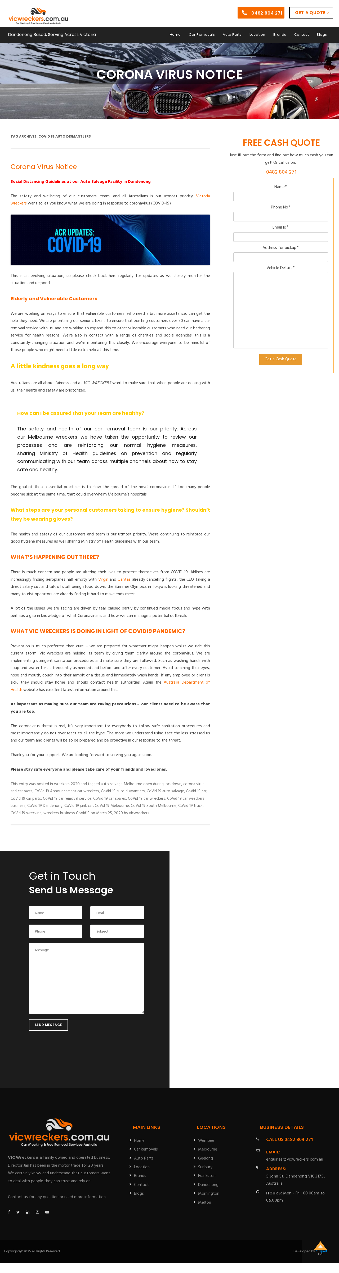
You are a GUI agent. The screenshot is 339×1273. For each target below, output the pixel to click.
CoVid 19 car (196, 791)
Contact (301, 32)
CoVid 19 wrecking (26, 813)
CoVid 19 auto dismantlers (123, 791)
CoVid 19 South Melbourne (153, 806)
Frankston (207, 1175)
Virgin (103, 579)
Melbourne (207, 1149)
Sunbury (205, 1167)
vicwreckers (139, 813)
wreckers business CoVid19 (66, 813)
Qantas (124, 579)
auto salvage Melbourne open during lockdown (141, 784)
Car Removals (202, 32)
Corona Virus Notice (44, 166)
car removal (110, 428)
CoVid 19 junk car (78, 806)
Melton (204, 1202)
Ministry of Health (63, 453)
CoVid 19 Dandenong (45, 806)
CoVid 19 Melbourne (112, 806)
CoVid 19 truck (190, 806)
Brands (279, 32)
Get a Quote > (312, 10)
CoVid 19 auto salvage (165, 791)
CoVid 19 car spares (109, 798)
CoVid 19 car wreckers (146, 798)
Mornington (208, 1193)
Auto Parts (232, 32)
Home (175, 32)
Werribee (206, 1140)
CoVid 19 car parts (26, 798)
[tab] (107, 445)
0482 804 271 (262, 10)
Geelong (205, 1158)
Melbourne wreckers (52, 437)
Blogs (322, 32)
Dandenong (208, 1184)
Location (257, 32)
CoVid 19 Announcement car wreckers (66, 791)
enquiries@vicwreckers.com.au (294, 1156)
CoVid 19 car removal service (67, 798)
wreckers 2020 (67, 784)
